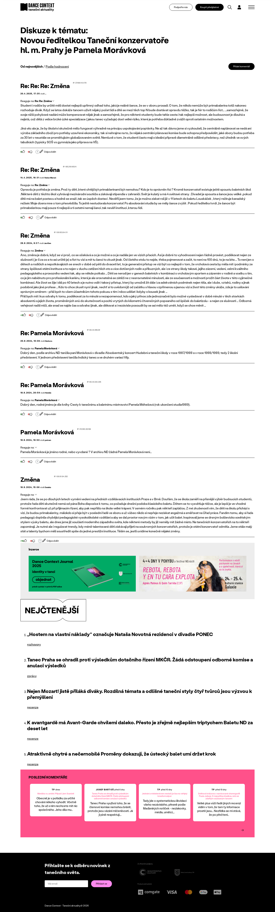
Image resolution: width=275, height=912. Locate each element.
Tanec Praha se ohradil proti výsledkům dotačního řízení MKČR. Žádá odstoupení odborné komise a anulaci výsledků (140, 662)
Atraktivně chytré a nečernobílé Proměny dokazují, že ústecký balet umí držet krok (121, 753)
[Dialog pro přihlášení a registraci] (242, 8)
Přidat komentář (241, 66)
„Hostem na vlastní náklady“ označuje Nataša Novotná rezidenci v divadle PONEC (120, 634)
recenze (32, 707)
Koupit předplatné (212, 8)
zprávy (32, 676)
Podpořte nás (183, 8)
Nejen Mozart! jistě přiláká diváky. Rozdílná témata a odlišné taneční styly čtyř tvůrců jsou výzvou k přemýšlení (139, 694)
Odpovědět (48, 151)
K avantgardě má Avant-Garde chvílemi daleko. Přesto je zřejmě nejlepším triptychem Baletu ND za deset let (140, 725)
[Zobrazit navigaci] (251, 8)
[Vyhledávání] (232, 8)
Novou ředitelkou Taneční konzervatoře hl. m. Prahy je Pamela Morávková (94, 45)
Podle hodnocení (57, 66)
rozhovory (34, 644)
